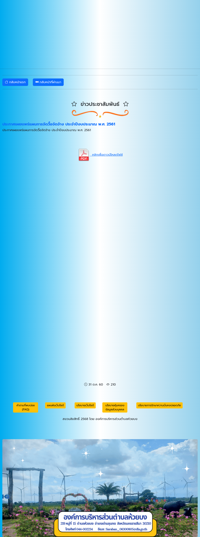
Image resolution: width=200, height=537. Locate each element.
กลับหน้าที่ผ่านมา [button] (48, 82)
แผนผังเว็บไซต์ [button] (55, 405)
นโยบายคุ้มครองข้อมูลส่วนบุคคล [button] (114, 407)
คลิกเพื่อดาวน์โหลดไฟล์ (100, 154)
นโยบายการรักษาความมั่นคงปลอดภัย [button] (159, 405)
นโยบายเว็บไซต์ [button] (85, 405)
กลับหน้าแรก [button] (15, 82)
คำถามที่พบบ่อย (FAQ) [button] (26, 407)
